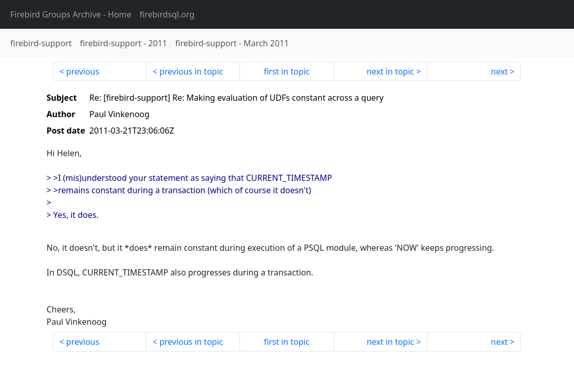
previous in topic (191, 71)
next (499, 71)
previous (82, 71)
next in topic (390, 71)
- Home (71, 14)
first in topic (286, 71)
